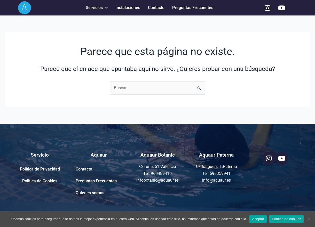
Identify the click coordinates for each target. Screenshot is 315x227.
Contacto (156, 7)
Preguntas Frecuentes (192, 7)
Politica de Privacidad (40, 169)
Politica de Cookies (39, 181)
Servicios (97, 7)
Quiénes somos (90, 192)
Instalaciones (127, 7)
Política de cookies (286, 219)
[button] (97, 8)
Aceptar (258, 219)
